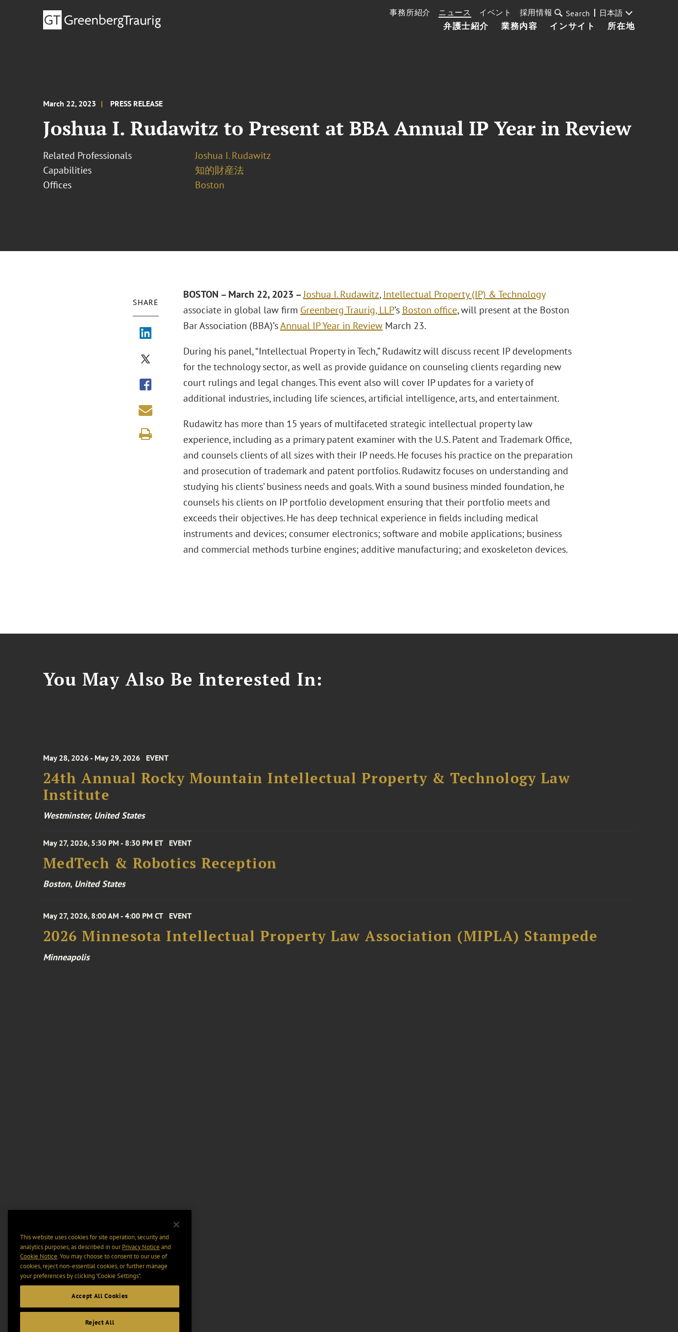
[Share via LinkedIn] (145, 334)
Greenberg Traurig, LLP (347, 310)
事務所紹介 (410, 12)
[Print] (145, 434)
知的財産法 (219, 170)
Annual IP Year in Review (331, 325)
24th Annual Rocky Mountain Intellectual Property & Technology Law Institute (307, 792)
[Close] (176, 1235)
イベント (495, 12)
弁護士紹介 (466, 26)
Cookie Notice (38, 1267)
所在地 (621, 26)
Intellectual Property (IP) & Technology (464, 294)
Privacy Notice (141, 1257)
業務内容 (519, 26)
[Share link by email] (145, 410)
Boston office (429, 310)
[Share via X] (145, 360)
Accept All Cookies (100, 1307)
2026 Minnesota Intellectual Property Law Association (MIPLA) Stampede (320, 941)
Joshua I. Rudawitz (233, 155)
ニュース (454, 12)
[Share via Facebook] (145, 385)
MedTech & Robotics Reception (160, 867)
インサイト (572, 26)
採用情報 (536, 12)
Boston (209, 185)
